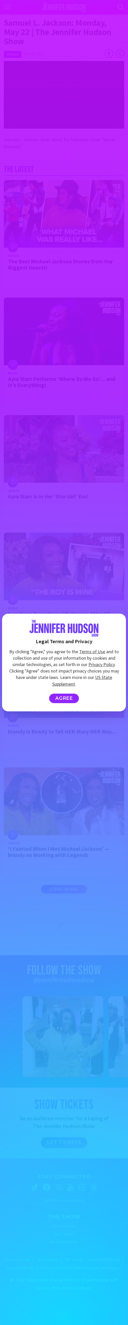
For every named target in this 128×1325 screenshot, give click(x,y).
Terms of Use (92, 652)
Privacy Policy (101, 664)
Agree (64, 698)
